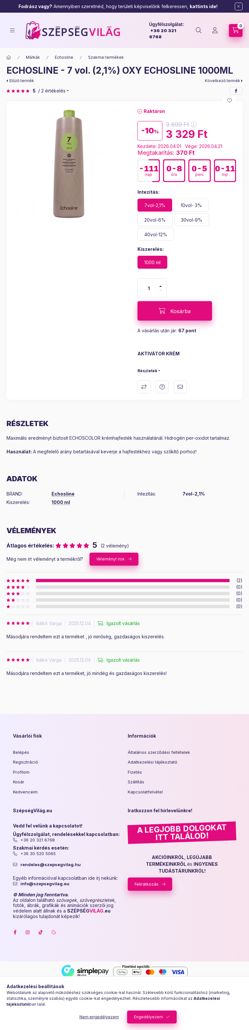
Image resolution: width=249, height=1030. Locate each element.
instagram (27, 932)
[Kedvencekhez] (229, 100)
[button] (68, 163)
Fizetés (135, 772)
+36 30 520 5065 (38, 853)
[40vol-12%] (155, 234)
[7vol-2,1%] (154, 205)
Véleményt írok (110, 559)
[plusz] (160, 286)
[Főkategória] (8, 57)
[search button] (198, 30)
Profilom (21, 772)
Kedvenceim (25, 791)
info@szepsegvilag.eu (44, 883)
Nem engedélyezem (99, 1016)
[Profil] (214, 30)
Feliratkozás (147, 884)
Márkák (33, 57)
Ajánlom (180, 386)
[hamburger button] (12, 30)
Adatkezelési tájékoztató (152, 762)
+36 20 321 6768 (37, 840)
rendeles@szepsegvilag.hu (50, 864)
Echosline (64, 57)
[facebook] (236, 91)
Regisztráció (25, 762)
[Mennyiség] (148, 288)
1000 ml (61, 502)
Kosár (18, 781)
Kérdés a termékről (162, 386)
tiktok (40, 932)
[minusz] (160, 290)
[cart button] (236, 30)
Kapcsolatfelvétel (145, 791)
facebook (14, 932)
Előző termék (21, 80)
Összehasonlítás (143, 386)
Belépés (21, 752)
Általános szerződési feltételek (159, 752)
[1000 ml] (152, 262)
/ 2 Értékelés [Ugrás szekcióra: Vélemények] (51, 91)
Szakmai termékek (106, 57)
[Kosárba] (174, 311)
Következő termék (222, 80)
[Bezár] (239, 6)
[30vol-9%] (191, 219)
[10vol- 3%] (191, 205)
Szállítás (136, 781)
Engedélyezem (148, 1016)
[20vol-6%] (154, 219)
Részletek (147, 370)
